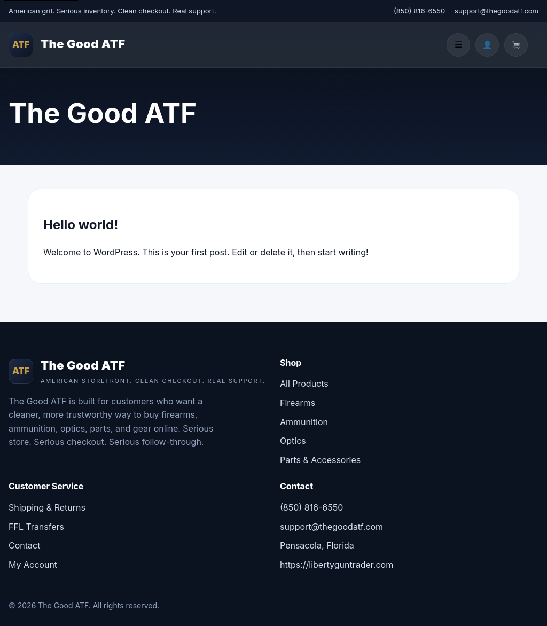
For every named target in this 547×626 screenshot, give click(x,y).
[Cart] (516, 45)
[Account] (487, 45)
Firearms (297, 402)
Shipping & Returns (47, 507)
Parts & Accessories (320, 460)
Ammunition (304, 422)
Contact (24, 545)
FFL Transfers (36, 526)
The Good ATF (83, 44)
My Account (33, 564)
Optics (293, 440)
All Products (304, 383)
